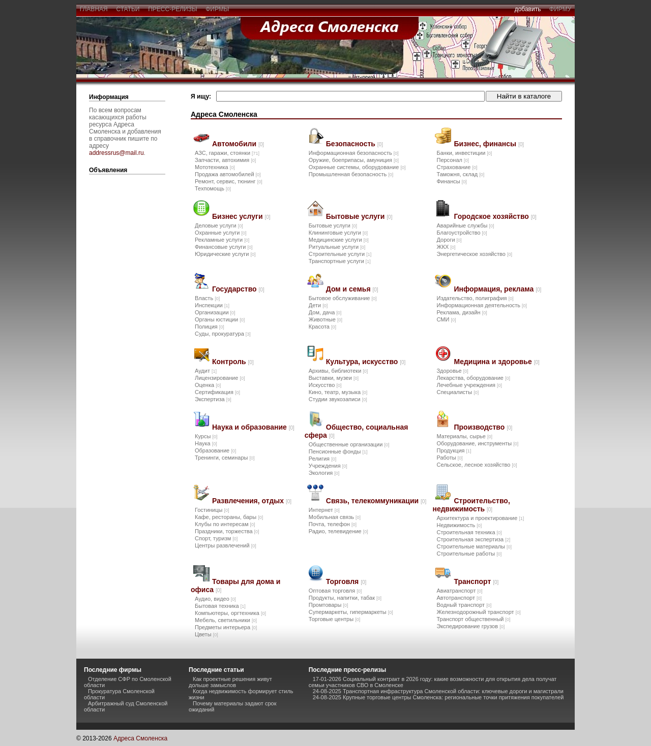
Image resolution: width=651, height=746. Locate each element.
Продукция (453, 450)
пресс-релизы (173, 9)
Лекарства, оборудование (473, 378)
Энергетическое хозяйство (474, 254)
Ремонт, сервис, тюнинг (228, 181)
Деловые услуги (219, 225)
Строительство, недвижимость (471, 505)
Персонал (452, 160)
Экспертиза (213, 399)
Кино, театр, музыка (338, 392)
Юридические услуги (225, 254)
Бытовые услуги (359, 216)
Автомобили (238, 144)
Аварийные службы (465, 225)
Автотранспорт (459, 598)
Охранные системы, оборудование (357, 167)
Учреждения (328, 466)
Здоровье (452, 371)
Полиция (209, 326)
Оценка (208, 385)
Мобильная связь (335, 517)
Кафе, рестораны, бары (229, 517)
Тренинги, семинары (225, 458)
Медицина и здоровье (496, 362)
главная (93, 9)
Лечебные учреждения (469, 385)
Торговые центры (334, 619)
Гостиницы (212, 510)
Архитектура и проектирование (480, 518)
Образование (215, 450)
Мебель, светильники (226, 620)
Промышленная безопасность (351, 174)
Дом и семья (352, 289)
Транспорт (476, 581)
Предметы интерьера (226, 627)
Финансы (451, 181)
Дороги (448, 240)
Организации (215, 312)
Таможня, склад (460, 174)
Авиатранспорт (459, 591)
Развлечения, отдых (251, 501)
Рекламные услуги (222, 240)
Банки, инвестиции (464, 153)
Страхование (456, 167)
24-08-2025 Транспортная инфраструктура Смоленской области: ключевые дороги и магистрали (438, 691)
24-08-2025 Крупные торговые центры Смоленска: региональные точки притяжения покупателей (438, 697)
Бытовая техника (220, 606)
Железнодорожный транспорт (478, 612)
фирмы (217, 9)
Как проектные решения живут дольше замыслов (230, 682)
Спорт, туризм (216, 538)
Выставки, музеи (334, 378)
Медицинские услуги (339, 240)
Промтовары (328, 605)
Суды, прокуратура (223, 334)
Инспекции (212, 305)
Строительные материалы (474, 546)
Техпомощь (213, 188)
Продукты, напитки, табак (345, 598)
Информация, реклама (497, 289)
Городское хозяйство (495, 216)
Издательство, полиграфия (474, 298)
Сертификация (217, 392)
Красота (322, 326)
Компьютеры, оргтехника (230, 613)
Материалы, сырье (464, 436)
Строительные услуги (340, 254)
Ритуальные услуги (337, 247)
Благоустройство (461, 233)
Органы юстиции (220, 319)
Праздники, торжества (227, 531)
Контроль (233, 362)
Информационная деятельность (481, 305)
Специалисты (457, 392)
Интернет (324, 510)
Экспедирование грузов (470, 626)
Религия (322, 459)
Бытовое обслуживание (343, 298)
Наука (206, 443)
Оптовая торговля (335, 591)
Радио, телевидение (338, 531)
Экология (324, 473)
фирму (560, 9)
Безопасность (354, 144)
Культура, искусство (366, 362)
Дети (318, 305)
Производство (483, 427)
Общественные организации (349, 444)
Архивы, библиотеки (338, 371)
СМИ (446, 319)
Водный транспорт (463, 605)
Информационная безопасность (354, 153)
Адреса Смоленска (140, 738)
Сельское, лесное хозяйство (476, 465)
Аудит (206, 371)
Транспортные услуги (340, 261)
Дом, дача (325, 312)
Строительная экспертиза (473, 539)
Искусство (325, 385)
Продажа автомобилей (228, 174)
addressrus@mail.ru (116, 152)
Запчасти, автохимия (225, 160)
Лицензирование (220, 378)
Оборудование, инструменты (477, 443)
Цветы (206, 634)
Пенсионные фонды (338, 451)
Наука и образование (253, 427)
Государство (238, 289)
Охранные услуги (220, 233)
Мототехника (215, 167)
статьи (128, 9)
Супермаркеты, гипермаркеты (351, 612)
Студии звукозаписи (338, 399)
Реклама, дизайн (461, 312)
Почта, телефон (333, 524)
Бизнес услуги (241, 216)
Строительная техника (468, 532)
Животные (325, 319)
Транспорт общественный (473, 619)
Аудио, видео (215, 599)
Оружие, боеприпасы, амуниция (354, 160)
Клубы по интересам (225, 524)
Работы (449, 458)
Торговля (346, 581)
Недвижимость (459, 525)
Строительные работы (468, 553)
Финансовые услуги (223, 247)
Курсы (206, 436)
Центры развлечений (225, 545)
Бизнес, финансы (489, 144)
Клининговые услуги (338, 233)
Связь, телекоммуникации (376, 501)
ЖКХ (445, 247)
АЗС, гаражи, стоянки (227, 153)
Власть (207, 298)
